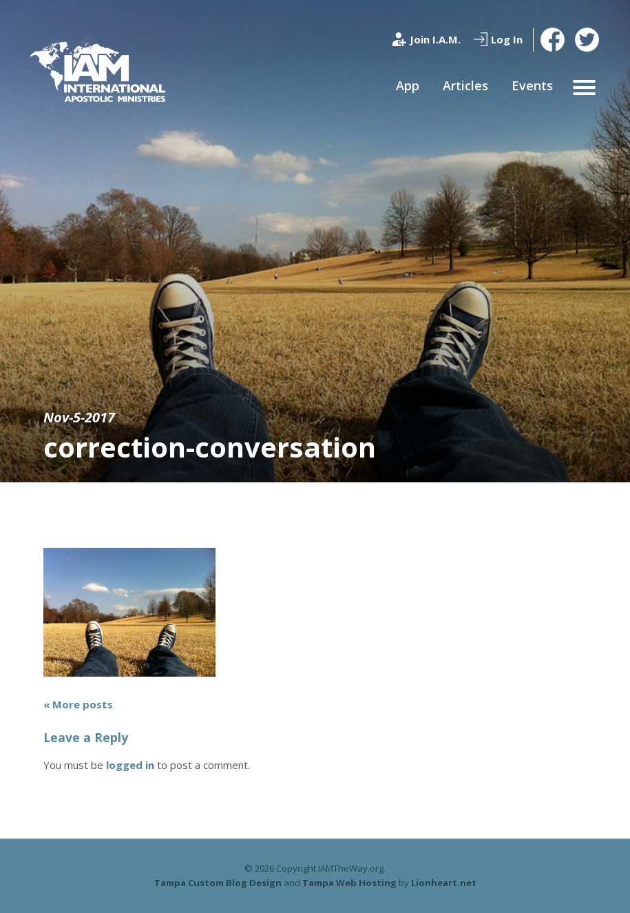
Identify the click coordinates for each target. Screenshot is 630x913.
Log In (507, 39)
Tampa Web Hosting (349, 882)
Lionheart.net (443, 882)
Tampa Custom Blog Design (218, 882)
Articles (465, 85)
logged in (130, 765)
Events (532, 85)
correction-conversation (209, 447)
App (407, 85)
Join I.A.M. (435, 39)
